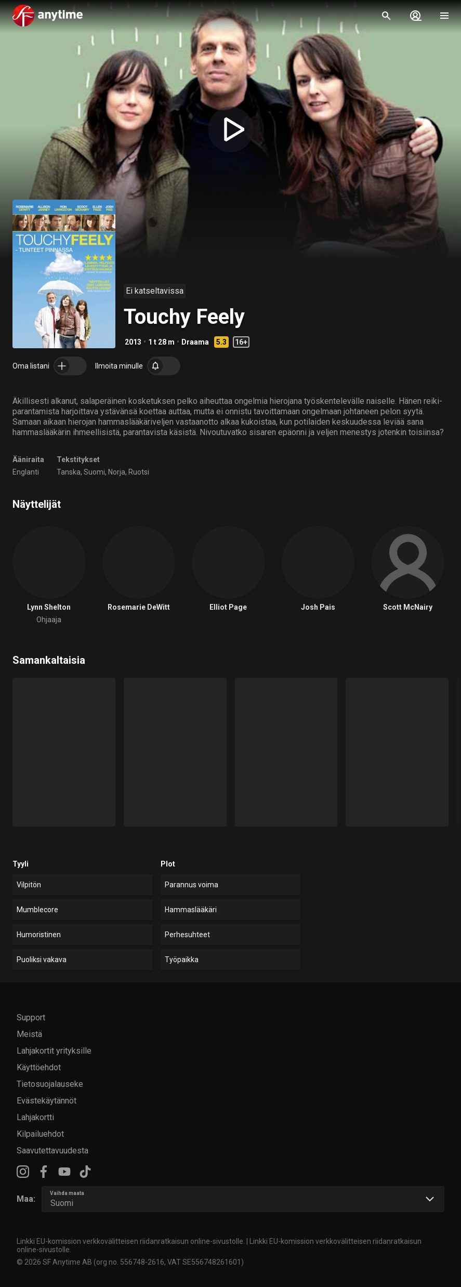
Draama (195, 342)
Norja (116, 472)
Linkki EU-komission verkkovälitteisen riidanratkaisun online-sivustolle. (131, 1241)
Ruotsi (138, 472)
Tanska (69, 472)
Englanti (25, 472)
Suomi (94, 472)
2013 (133, 342)
